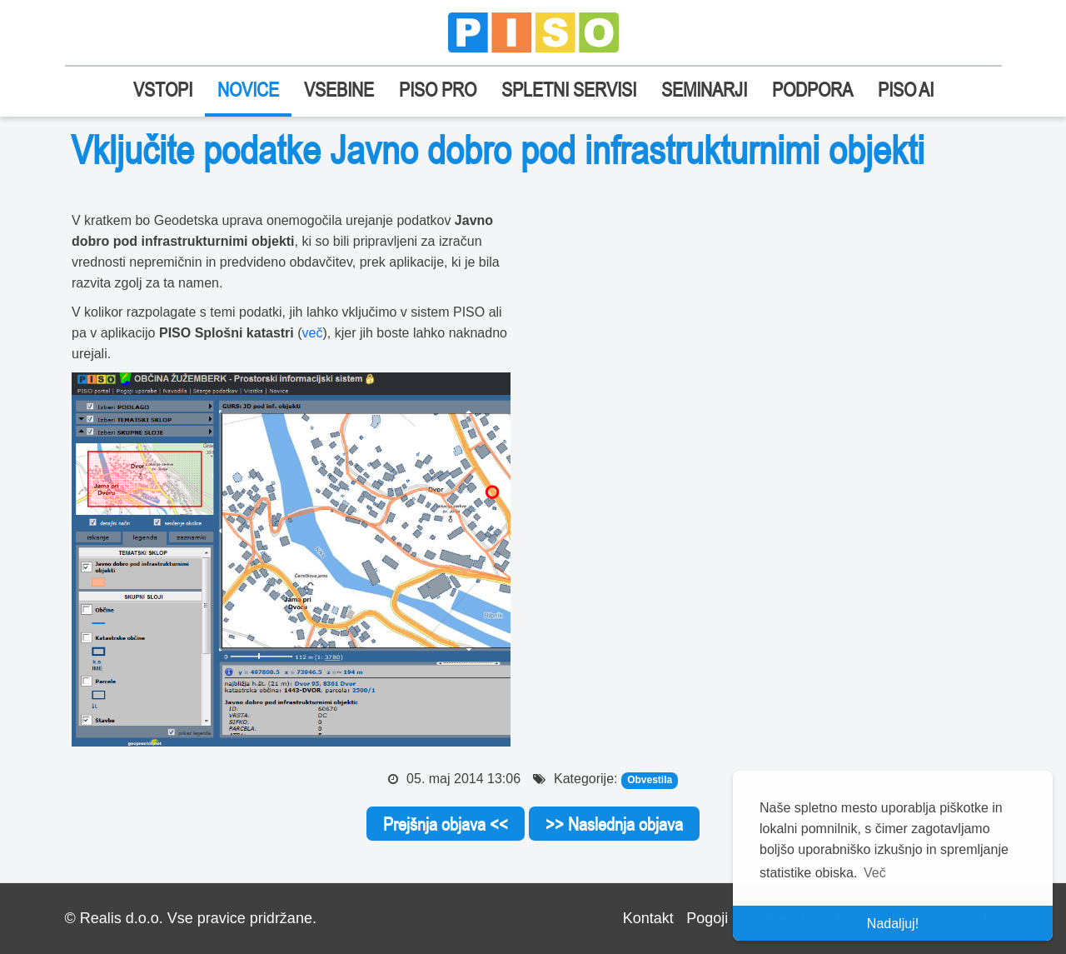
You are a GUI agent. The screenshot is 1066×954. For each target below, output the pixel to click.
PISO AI (906, 89)
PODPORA (812, 89)
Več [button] (875, 873)
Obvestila (649, 780)
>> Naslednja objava (614, 824)
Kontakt (648, 918)
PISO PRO (437, 89)
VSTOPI (162, 89)
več (312, 333)
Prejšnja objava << (445, 824)
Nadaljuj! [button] (893, 924)
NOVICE (248, 89)
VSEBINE (339, 89)
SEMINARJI (704, 89)
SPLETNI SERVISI (568, 89)
